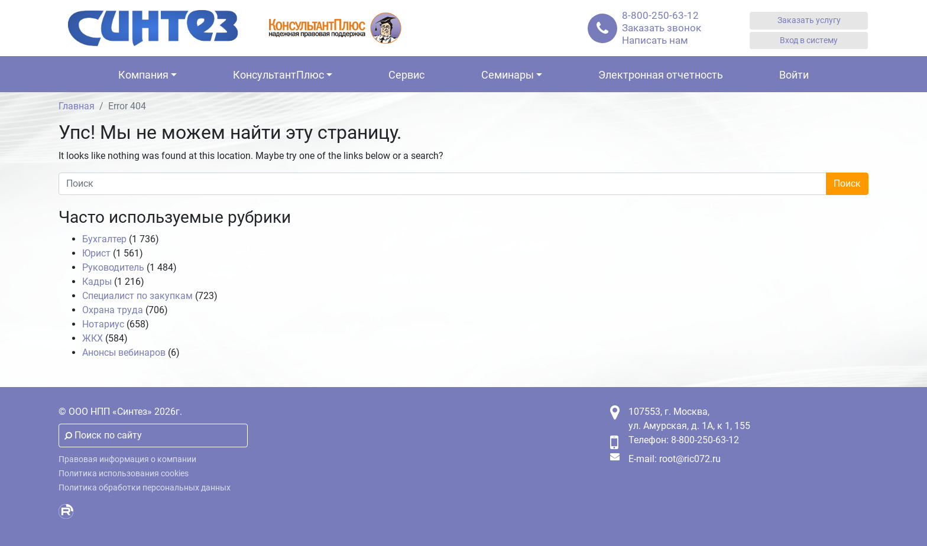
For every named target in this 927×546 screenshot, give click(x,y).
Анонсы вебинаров (124, 352)
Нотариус (103, 324)
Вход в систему (809, 40)
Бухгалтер (104, 239)
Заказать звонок (661, 28)
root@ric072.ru (690, 458)
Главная (77, 106)
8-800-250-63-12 (660, 15)
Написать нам (655, 40)
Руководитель (113, 267)
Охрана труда (112, 310)
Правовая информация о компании (127, 459)
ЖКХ (92, 338)
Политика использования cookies (124, 474)
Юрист (96, 253)
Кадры (97, 281)
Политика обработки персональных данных (145, 488)
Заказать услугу (809, 20)
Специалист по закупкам (137, 295)
